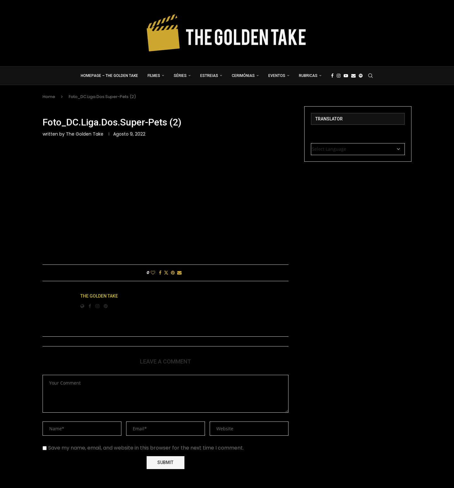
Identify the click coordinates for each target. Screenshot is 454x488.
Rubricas (308, 75)
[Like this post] (153, 273)
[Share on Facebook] (160, 273)
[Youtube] (346, 76)
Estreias (209, 75)
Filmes (154, 75)
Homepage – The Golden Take (109, 75)
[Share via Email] (179, 273)
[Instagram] (338, 76)
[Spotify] (361, 76)
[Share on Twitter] (166, 273)
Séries (180, 75)
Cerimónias (243, 75)
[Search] (370, 76)
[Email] (353, 76)
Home (49, 97)
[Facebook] (332, 76)
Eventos (276, 75)
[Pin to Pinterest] (173, 273)
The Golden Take (84, 134)
